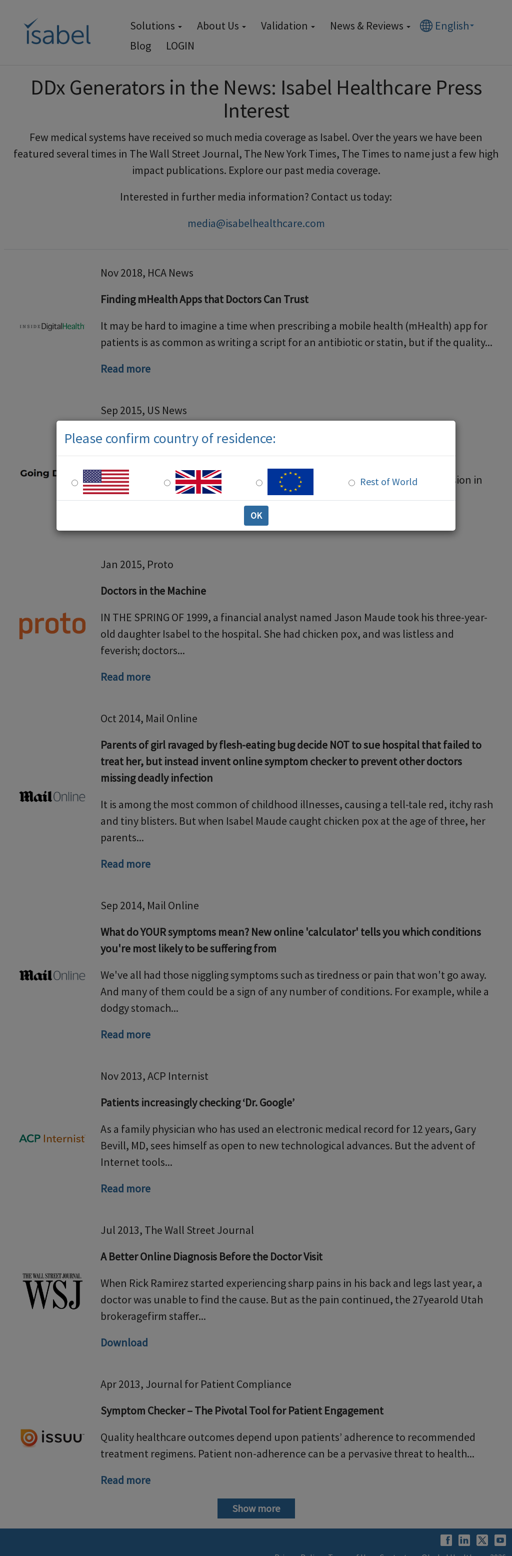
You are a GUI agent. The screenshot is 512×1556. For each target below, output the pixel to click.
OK (256, 515)
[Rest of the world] (351, 483)
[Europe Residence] (259, 483)
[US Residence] (75, 483)
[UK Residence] (167, 483)
